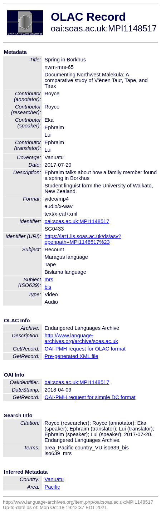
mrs (49, 279)
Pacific (52, 487)
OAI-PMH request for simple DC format (90, 397)
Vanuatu (54, 479)
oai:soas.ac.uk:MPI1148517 (77, 221)
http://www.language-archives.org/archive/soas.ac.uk (81, 338)
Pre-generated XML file (71, 356)
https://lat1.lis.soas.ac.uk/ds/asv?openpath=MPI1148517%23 (83, 239)
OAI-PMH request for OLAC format (85, 349)
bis (48, 287)
